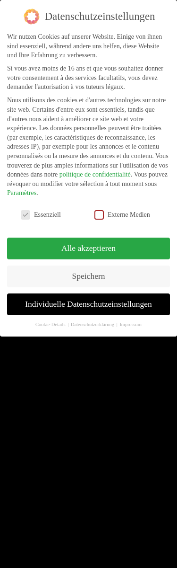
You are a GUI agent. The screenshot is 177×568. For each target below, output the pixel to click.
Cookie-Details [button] (51, 324)
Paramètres (21, 192)
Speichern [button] (88, 276)
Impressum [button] (130, 324)
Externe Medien (122, 214)
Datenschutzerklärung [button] (93, 324)
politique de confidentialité (95, 174)
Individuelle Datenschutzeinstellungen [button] (88, 304)
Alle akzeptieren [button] (88, 248)
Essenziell (41, 214)
